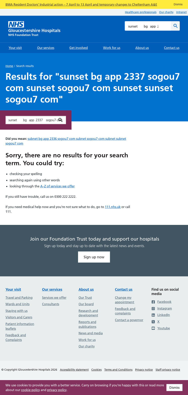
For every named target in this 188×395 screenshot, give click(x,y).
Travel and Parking (19, 298)
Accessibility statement (74, 369)
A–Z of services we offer (57, 186)
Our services (52, 289)
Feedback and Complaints (16, 337)
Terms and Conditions (118, 369)
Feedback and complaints (125, 311)
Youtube (160, 328)
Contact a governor (129, 320)
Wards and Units (17, 304)
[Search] (175, 26)
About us (86, 289)
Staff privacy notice (168, 369)
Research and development (88, 313)
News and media (91, 333)
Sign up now (94, 257)
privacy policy (57, 390)
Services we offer (54, 298)
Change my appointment (124, 300)
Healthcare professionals (140, 12)
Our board (86, 304)
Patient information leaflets (20, 326)
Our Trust (85, 298)
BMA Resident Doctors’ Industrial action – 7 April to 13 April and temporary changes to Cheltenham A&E (81, 4)
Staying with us (17, 311)
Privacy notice (144, 369)
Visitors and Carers (19, 317)
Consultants (50, 304)
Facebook (161, 302)
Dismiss (174, 388)
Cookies (96, 369)
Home (9, 66)
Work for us (87, 340)
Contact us (123, 289)
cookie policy (30, 390)
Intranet (181, 12)
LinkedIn (160, 315)
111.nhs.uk (113, 207)
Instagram (161, 308)
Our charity (166, 12)
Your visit (13, 289)
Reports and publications (87, 324)
